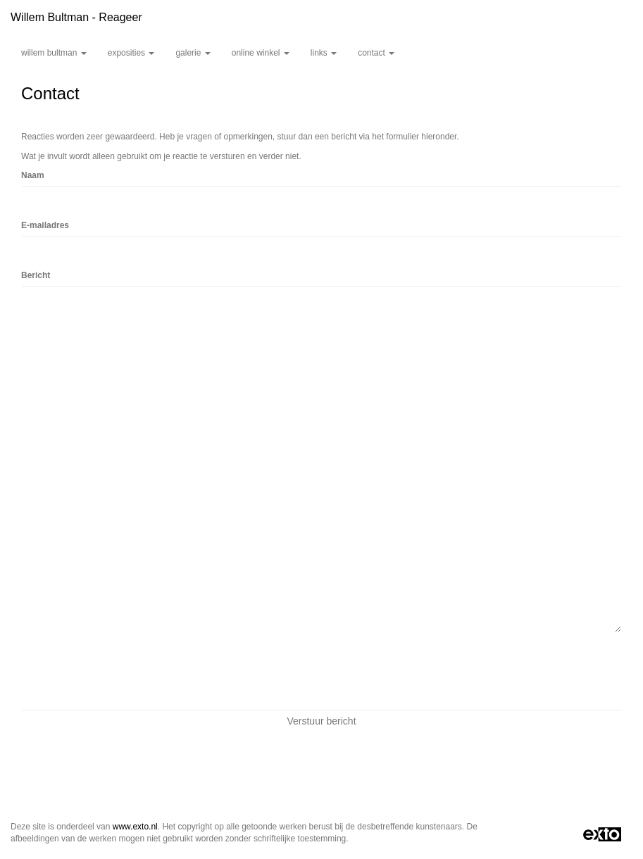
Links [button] (324, 53)
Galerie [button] (192, 53)
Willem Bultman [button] (54, 53)
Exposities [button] (131, 53)
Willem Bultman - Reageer (76, 17)
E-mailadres (45, 225)
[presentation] (128, 671)
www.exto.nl (135, 827)
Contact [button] (376, 53)
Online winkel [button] (260, 53)
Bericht (35, 275)
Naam (32, 175)
